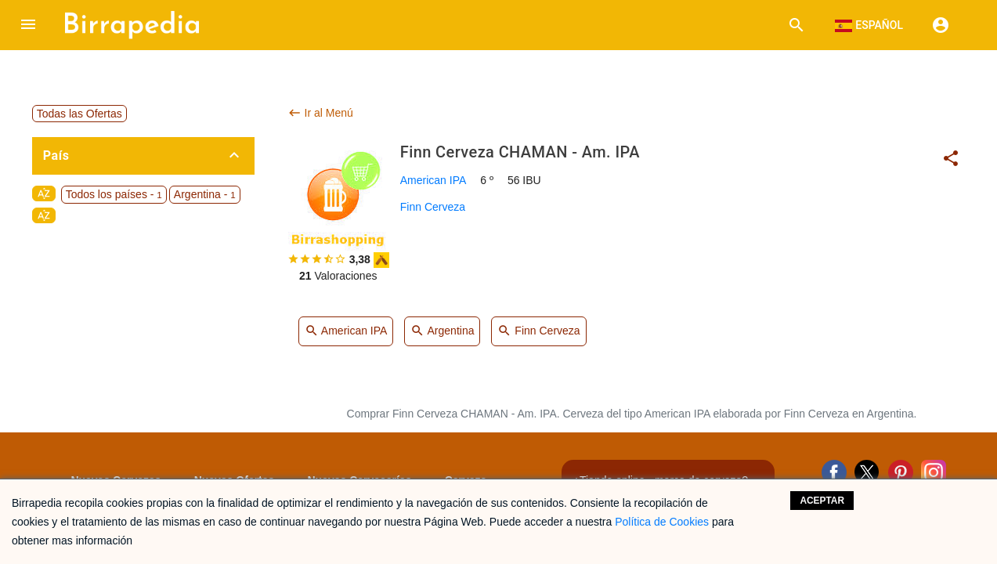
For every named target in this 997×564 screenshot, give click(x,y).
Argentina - (205, 194)
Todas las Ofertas (79, 113)
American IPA (433, 180)
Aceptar (822, 500)
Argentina (442, 332)
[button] (28, 25)
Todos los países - (114, 194)
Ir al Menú (320, 113)
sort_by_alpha (44, 193)
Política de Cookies (662, 521)
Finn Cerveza (432, 207)
